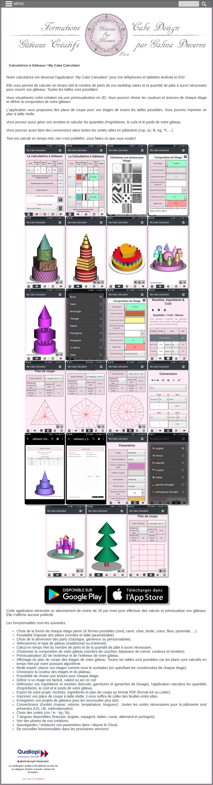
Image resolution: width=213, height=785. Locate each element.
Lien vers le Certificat (33, 779)
